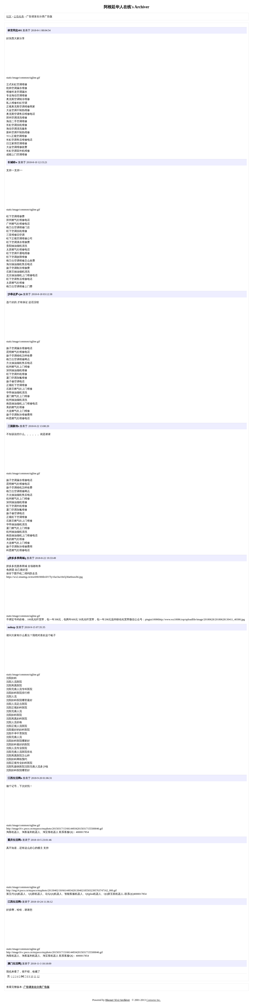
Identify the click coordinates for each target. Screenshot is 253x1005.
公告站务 (19, 16)
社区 (9, 16)
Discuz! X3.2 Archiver (117, 1000)
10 (32, 976)
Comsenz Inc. (153, 1000)
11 (35, 976)
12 (38, 976)
